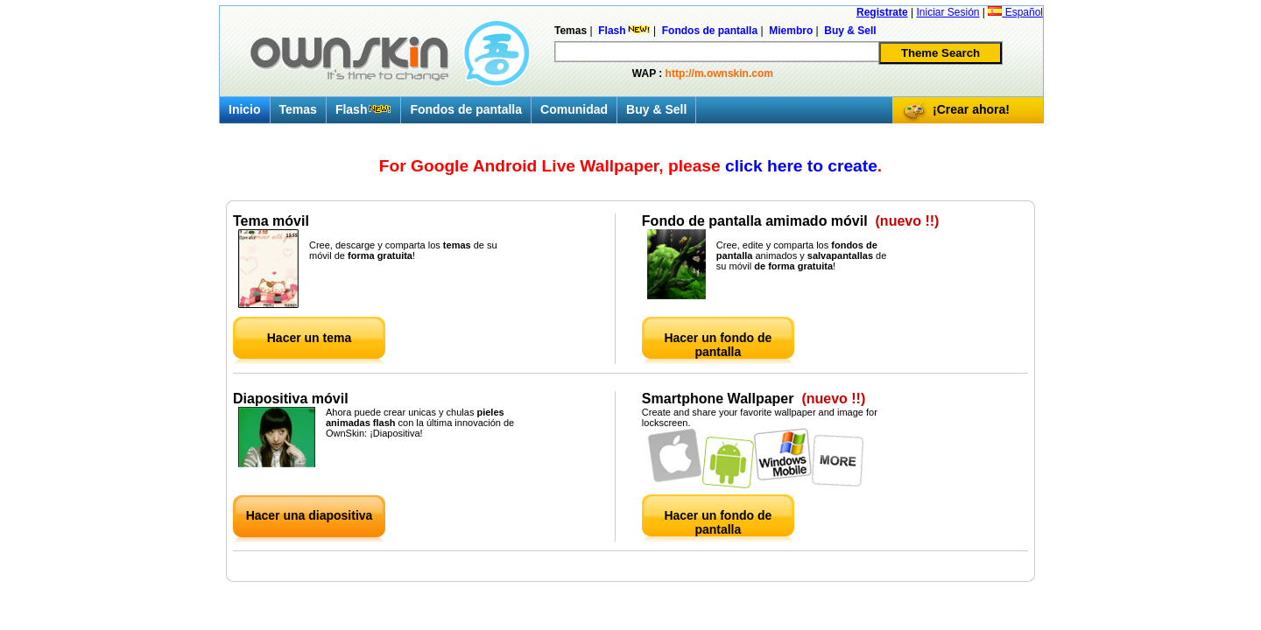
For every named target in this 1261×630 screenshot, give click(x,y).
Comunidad (574, 109)
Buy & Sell (656, 109)
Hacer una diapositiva (309, 515)
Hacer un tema (309, 338)
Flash (363, 109)
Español (1015, 12)
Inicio (245, 109)
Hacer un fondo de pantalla (717, 345)
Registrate (882, 12)
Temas (298, 109)
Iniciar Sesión (947, 12)
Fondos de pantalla (466, 109)
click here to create (801, 166)
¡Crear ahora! (971, 109)
